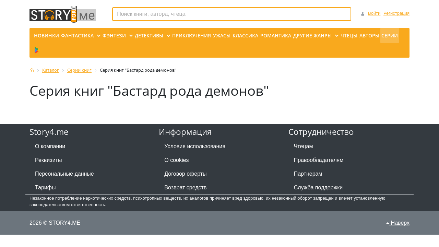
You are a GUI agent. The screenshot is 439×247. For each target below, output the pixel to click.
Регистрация (396, 13)
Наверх (398, 223)
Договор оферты (185, 174)
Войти (374, 13)
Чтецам (303, 146)
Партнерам (308, 174)
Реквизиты (48, 160)
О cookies (176, 160)
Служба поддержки (318, 187)
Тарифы (45, 187)
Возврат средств (185, 187)
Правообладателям (319, 160)
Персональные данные (64, 174)
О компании (50, 146)
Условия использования (194, 146)
